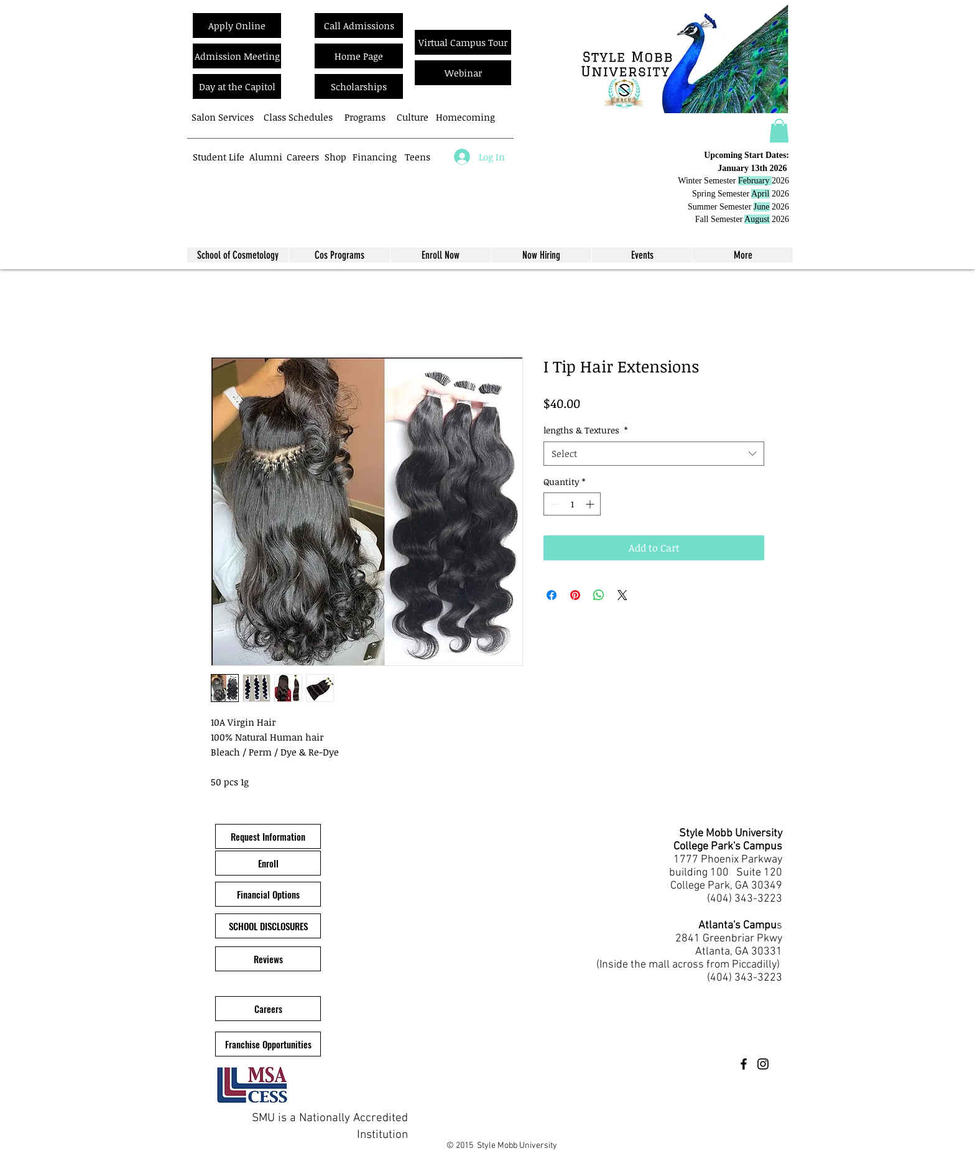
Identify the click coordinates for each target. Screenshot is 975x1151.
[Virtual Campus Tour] (463, 42)
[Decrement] (553, 504)
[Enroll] (268, 863)
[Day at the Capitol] (237, 86)
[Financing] (374, 156)
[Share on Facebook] (551, 595)
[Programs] (365, 116)
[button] (779, 130)
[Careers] (302, 156)
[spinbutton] (572, 504)
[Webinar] (463, 72)
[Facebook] (743, 1063)
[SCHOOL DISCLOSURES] (268, 925)
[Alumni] (265, 156)
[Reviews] (268, 958)
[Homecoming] (465, 116)
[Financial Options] (268, 894)
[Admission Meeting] (237, 56)
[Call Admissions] (359, 25)
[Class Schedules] (298, 116)
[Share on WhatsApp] (598, 595)
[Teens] (417, 156)
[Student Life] (218, 156)
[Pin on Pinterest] (575, 595)
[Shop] (335, 156)
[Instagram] (763, 1063)
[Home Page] (359, 56)
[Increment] (591, 504)
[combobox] (653, 453)
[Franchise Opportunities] (268, 1044)
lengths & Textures (585, 430)
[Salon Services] (222, 116)
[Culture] (412, 116)
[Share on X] (622, 595)
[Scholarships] (359, 86)
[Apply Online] (237, 25)
